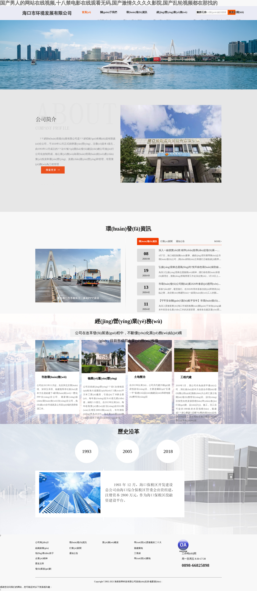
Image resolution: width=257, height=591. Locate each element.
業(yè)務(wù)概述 (110, 542)
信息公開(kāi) (236, 12)
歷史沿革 (39, 563)
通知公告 (180, 241)
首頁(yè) (86, 12)
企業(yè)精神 (41, 558)
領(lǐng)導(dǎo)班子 (44, 553)
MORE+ (218, 241)
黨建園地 (138, 548)
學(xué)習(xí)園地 (142, 558)
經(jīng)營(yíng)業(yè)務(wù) (171, 12)
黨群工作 (202, 12)
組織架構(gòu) (42, 548)
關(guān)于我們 (108, 12)
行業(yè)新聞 (166, 241)
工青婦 (137, 553)
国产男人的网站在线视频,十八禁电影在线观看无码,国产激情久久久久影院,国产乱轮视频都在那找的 (109, 3)
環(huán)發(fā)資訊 (136, 12)
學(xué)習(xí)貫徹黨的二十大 (147, 542)
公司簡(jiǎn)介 (42, 542)
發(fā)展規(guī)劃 (43, 569)
